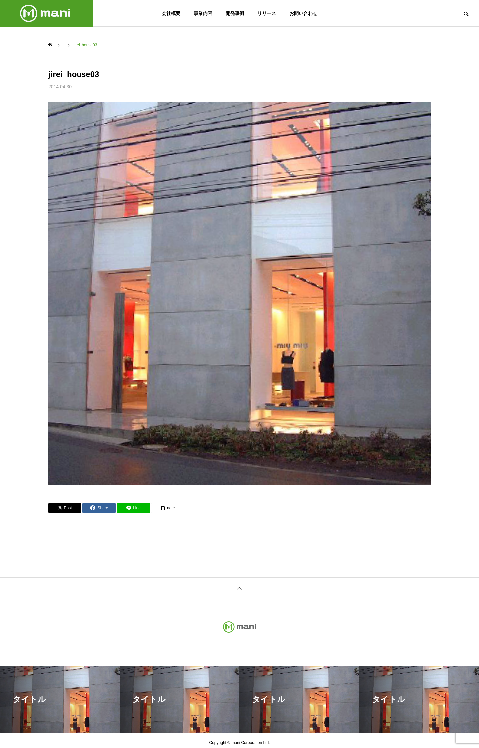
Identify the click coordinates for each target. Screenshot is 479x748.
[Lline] (133, 508)
